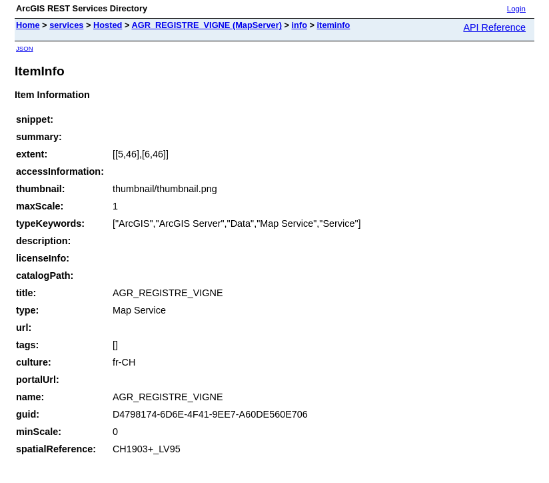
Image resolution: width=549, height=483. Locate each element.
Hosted (107, 25)
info (299, 25)
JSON (24, 48)
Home (28, 25)
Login (516, 9)
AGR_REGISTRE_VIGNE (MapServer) (206, 25)
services (66, 25)
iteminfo (333, 25)
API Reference (494, 27)
